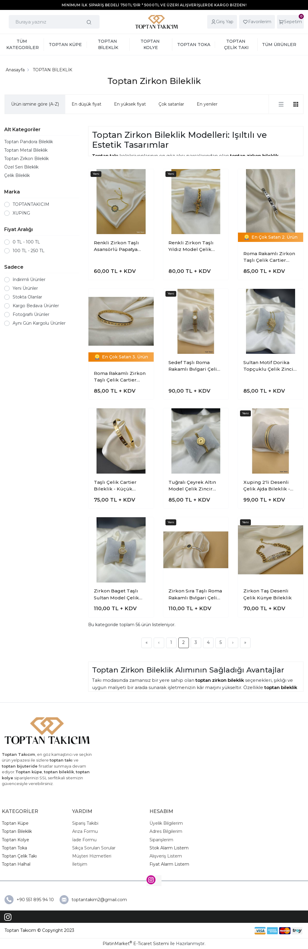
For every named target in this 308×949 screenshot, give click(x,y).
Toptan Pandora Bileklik (28, 141)
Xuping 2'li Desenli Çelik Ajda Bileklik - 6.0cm (266, 486)
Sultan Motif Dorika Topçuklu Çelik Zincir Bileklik (269, 366)
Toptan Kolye (15, 839)
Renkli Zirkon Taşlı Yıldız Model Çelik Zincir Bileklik (191, 246)
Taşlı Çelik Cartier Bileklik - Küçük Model (115, 486)
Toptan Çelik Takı (19, 856)
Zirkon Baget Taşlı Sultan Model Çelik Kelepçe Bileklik (116, 594)
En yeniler (207, 104)
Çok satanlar (171, 104)
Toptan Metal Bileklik (26, 150)
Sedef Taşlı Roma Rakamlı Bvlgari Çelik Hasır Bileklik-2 (194, 366)
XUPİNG (21, 213)
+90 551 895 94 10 (36, 899)
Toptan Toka (14, 848)
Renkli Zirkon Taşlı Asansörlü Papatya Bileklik (116, 246)
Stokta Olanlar (27, 297)
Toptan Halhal (16, 864)
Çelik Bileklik (17, 175)
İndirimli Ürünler (29, 279)
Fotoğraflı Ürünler (31, 314)
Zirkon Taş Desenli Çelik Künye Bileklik (267, 594)
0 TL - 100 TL (26, 242)
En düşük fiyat (86, 104)
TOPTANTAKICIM (31, 204)
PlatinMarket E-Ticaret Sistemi (136, 943)
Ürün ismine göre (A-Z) (35, 104)
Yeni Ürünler (25, 288)
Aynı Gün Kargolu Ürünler (39, 323)
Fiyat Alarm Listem (169, 864)
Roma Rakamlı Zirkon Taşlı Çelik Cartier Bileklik (269, 257)
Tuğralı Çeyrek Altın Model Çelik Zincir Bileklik (192, 486)
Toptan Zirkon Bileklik (26, 158)
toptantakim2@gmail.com (99, 899)
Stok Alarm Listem (169, 848)
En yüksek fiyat (130, 104)
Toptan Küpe (15, 823)
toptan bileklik (280, 687)
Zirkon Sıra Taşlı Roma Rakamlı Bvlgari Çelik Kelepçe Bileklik (195, 594)
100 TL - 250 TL (29, 250)
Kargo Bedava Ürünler (36, 305)
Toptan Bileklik (17, 831)
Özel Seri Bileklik (21, 167)
